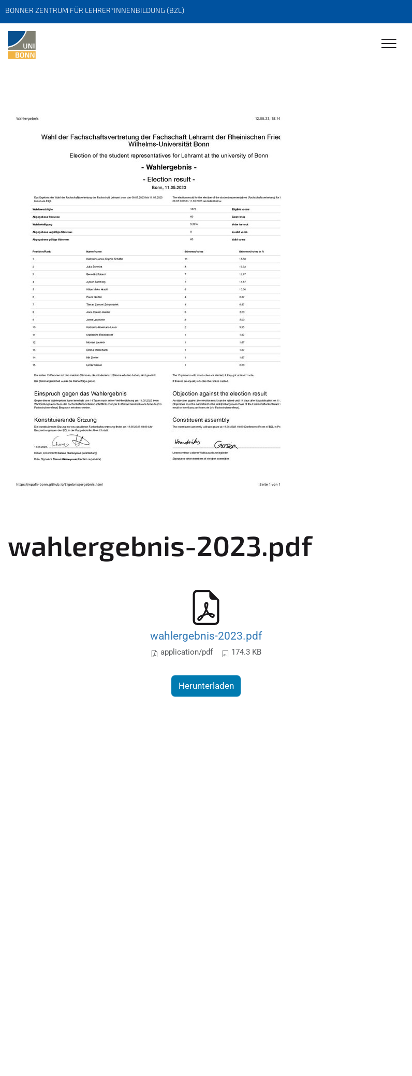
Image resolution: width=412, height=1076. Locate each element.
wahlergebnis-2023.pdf (206, 635)
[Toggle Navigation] (388, 44)
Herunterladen (206, 686)
